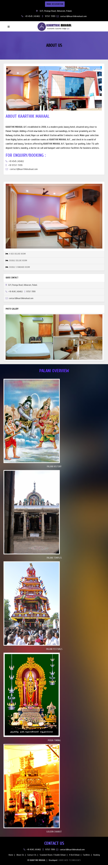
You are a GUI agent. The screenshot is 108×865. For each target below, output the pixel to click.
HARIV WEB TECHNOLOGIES (70, 860)
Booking (96, 855)
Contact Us (31, 855)
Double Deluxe (60, 855)
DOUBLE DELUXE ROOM (18, 260)
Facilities (86, 855)
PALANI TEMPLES (54, 557)
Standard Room (46, 855)
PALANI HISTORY (54, 466)
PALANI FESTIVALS (54, 649)
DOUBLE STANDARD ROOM (19, 267)
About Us (20, 855)
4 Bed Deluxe (74, 855)
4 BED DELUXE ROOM (17, 254)
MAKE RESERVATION (55, 4)
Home (11, 855)
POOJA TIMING (54, 740)
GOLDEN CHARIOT (54, 831)
